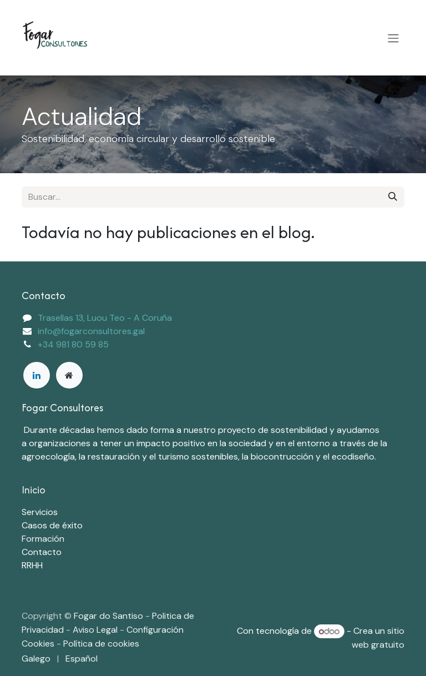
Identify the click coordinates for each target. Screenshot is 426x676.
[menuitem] (36, 658)
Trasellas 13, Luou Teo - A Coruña (105, 318)
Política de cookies (101, 643)
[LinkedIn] (36, 375)
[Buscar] (392, 197)
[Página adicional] (69, 375)
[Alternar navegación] (393, 37)
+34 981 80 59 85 (73, 344)
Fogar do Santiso (108, 616)
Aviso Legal (96, 629)
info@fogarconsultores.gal (91, 331)
